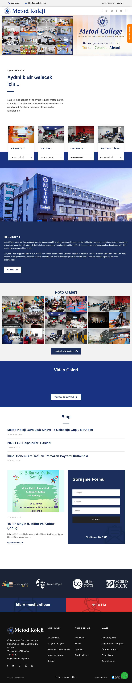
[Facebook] (102, 11)
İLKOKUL (46, 148)
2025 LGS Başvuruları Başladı (29, 443)
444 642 (12, 655)
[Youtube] (111, 11)
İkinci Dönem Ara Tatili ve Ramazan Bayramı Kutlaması (47, 456)
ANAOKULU (17, 148)
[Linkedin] (121, 11)
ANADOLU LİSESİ (110, 148)
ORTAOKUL (77, 148)
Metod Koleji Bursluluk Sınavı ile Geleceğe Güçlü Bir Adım (50, 430)
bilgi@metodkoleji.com (18, 658)
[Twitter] (106, 11)
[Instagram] (116, 11)
